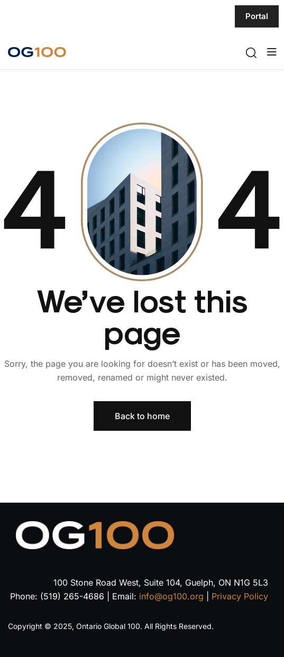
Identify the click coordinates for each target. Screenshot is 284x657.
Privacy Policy (240, 596)
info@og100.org (171, 596)
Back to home (142, 416)
